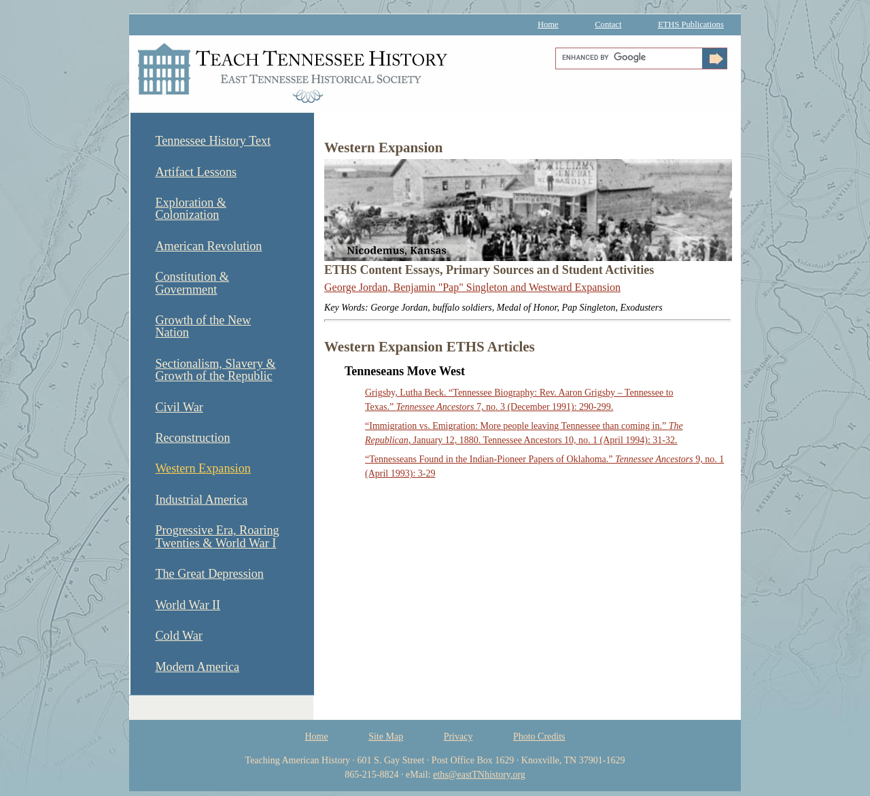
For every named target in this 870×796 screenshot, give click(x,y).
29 (430, 473)
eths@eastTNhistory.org (479, 774)
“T (370, 459)
